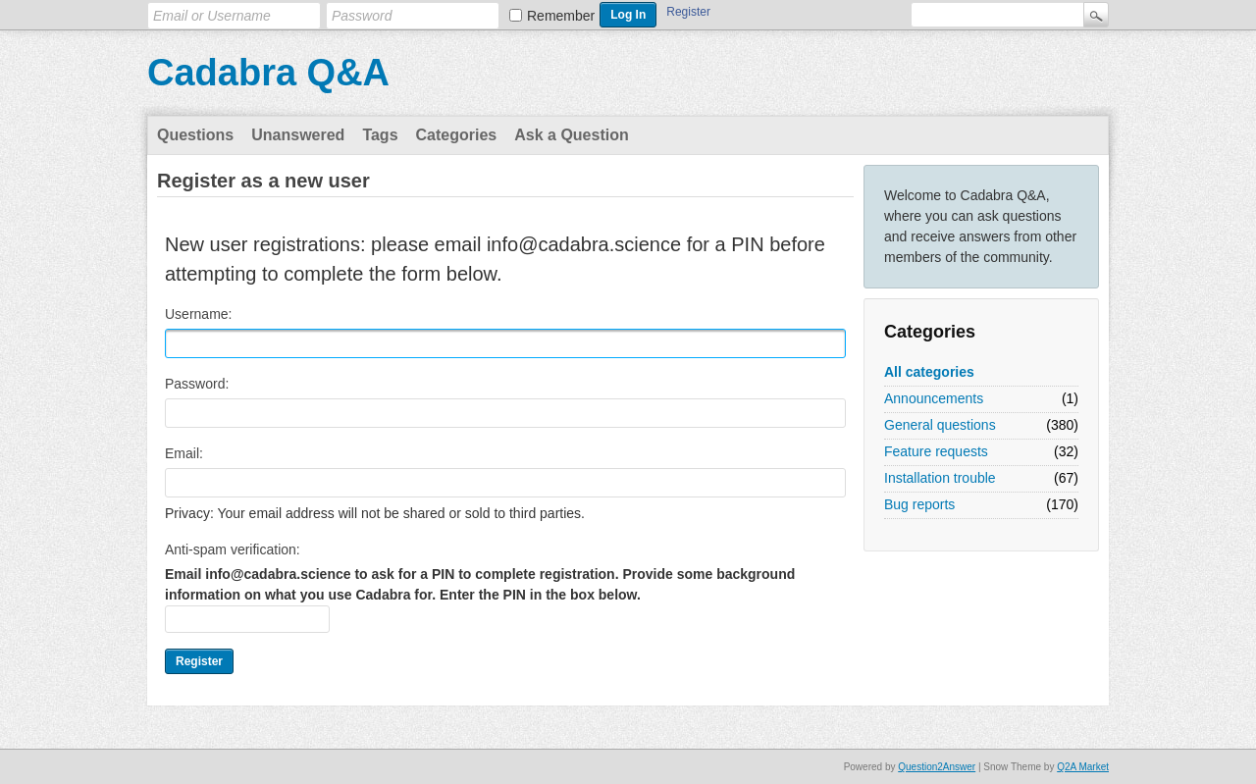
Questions (195, 135)
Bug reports (919, 504)
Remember (561, 16)
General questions (940, 425)
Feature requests (936, 451)
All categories (929, 372)
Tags (379, 135)
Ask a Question (571, 135)
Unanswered (297, 135)
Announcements (933, 398)
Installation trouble (940, 478)
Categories (456, 135)
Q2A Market (1083, 766)
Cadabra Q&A (268, 72)
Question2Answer (936, 766)
